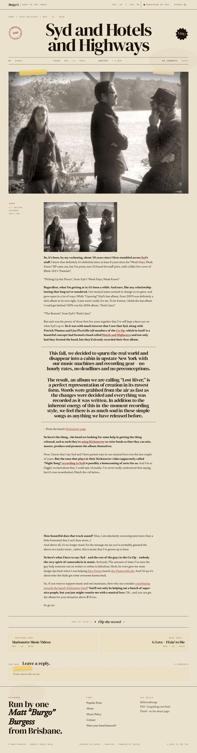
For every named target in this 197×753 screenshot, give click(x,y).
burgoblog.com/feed (158, 707)
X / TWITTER (15, 207)
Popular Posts (94, 703)
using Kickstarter (93, 441)
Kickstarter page (76, 429)
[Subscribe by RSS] (156, 4)
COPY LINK (14, 214)
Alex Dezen (94, 571)
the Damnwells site (122, 571)
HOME (11, 17)
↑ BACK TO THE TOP (177, 744)
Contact (91, 720)
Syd (143, 257)
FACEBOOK (14, 210)
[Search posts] (180, 4)
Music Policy (93, 714)
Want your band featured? (101, 725)
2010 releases (28, 17)
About (90, 708)
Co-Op (120, 330)
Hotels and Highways (116, 335)
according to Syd (73, 463)
